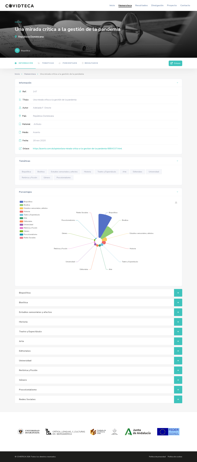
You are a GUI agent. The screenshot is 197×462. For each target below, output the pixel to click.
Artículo (37, 124)
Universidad (154, 171)
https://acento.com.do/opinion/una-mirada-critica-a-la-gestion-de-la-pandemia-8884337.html (77, 148)
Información (24, 63)
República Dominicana (29, 36)
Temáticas (46, 63)
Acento (36, 132)
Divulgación (157, 5)
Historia (87, 171)
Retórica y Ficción (29, 177)
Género (47, 177)
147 (35, 91)
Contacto (185, 5)
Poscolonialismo (64, 177)
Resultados (141, 5)
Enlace (175, 63)
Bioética (40, 171)
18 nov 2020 (39, 140)
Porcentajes (68, 63)
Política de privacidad (157, 457)
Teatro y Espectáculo (106, 171)
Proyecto (172, 5)
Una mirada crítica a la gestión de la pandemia (54, 99)
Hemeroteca (125, 5)
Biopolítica (26, 171)
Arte (124, 171)
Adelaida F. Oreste (42, 107)
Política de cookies (175, 457)
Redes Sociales (100, 399)
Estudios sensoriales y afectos (64, 171)
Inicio (112, 5)
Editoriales (137, 171)
